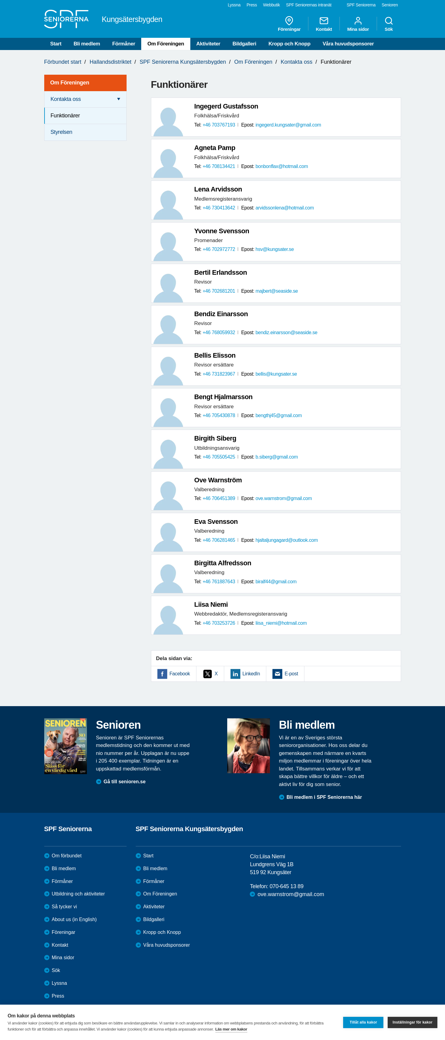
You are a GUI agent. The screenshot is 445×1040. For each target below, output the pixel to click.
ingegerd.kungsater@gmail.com (288, 124)
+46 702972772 (219, 249)
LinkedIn (251, 673)
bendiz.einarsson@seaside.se (287, 332)
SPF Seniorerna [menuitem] (361, 4)
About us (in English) (74, 919)
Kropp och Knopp (289, 44)
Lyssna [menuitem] (234, 4)
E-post (291, 673)
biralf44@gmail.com (276, 581)
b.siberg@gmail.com (277, 456)
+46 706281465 (219, 540)
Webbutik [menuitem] (271, 4)
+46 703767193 (219, 124)
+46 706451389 (219, 498)
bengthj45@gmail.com (279, 415)
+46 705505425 (219, 456)
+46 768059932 (219, 332)
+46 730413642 (219, 207)
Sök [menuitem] (388, 23)
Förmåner (123, 44)
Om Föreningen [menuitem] (69, 83)
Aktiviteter (208, 44)
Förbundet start (62, 62)
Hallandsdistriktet (110, 62)
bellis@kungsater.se (276, 374)
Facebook (180, 673)
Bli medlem (87, 44)
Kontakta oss (296, 62)
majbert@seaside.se (277, 291)
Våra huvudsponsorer (348, 44)
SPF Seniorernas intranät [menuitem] (309, 4)
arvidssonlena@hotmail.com (285, 207)
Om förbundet (67, 855)
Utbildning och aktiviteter (78, 893)
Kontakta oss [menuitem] (66, 99)
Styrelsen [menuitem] (61, 132)
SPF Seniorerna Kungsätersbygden (183, 62)
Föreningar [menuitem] (289, 23)
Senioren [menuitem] (390, 4)
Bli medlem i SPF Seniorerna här (324, 797)
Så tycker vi (64, 906)
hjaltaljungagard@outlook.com (287, 540)
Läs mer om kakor (231, 1029)
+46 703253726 (219, 623)
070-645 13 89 (286, 886)
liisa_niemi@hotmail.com (281, 623)
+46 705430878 (219, 415)
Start (56, 44)
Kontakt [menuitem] (324, 23)
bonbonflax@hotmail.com (282, 166)
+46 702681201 (219, 291)
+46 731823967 (219, 374)
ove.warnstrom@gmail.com (284, 498)
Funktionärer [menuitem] (65, 116)
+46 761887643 (219, 581)
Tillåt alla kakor (363, 1022)
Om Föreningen (165, 44)
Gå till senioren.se (125, 781)
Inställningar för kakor (412, 1022)
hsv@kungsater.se (275, 249)
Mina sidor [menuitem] (358, 23)
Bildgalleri (244, 44)
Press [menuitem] (251, 4)
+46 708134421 (219, 166)
